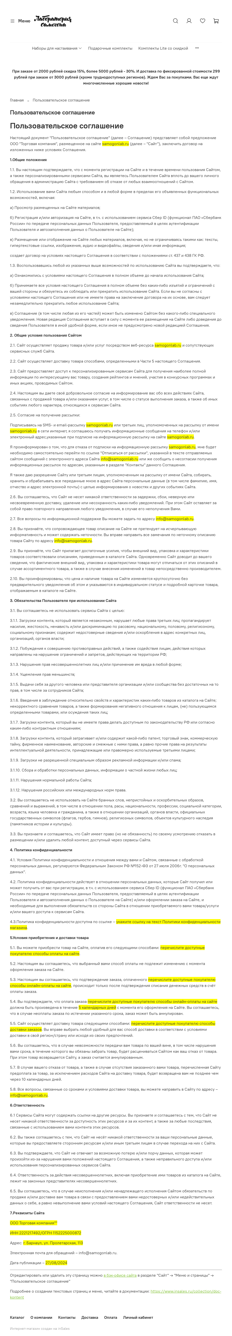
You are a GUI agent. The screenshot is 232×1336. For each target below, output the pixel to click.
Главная (17, 99)
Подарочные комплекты (110, 48)
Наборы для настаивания (57, 48)
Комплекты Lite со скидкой (163, 48)
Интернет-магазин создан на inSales (40, 1328)
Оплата (110, 1317)
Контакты (66, 1317)
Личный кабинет (138, 1317)
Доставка (89, 1317)
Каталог (17, 1317)
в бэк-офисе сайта (120, 1275)
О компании (41, 1317)
